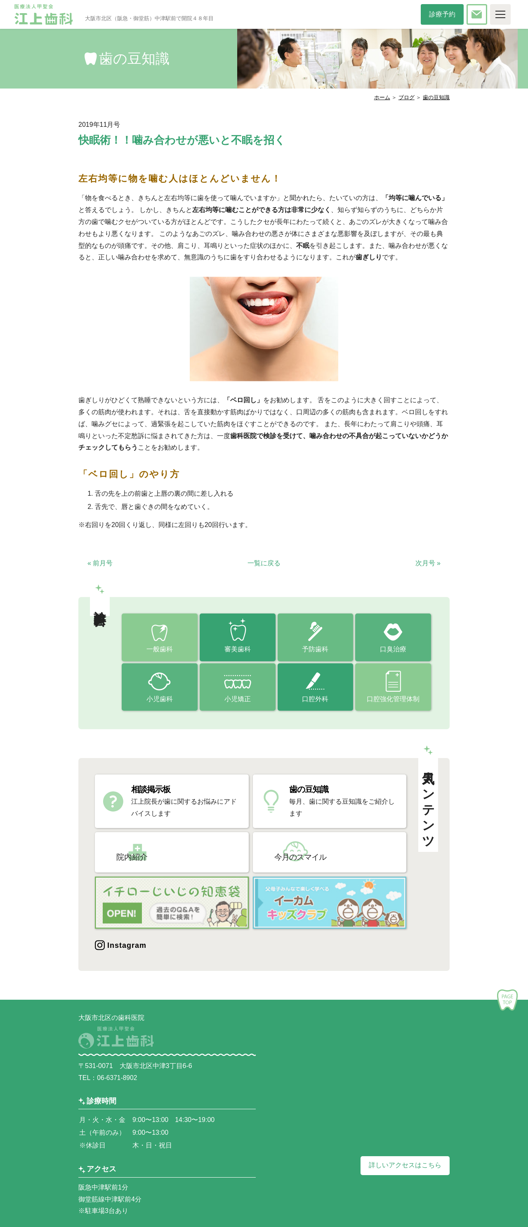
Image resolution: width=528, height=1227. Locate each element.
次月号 (428, 563)
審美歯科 (237, 649)
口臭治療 (393, 649)
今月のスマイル (316, 852)
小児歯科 (159, 699)
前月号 (100, 563)
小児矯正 (237, 699)
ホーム (382, 97)
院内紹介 (147, 852)
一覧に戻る (264, 563)
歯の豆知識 (436, 97)
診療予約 (445, 14)
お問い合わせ (483, 14)
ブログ (406, 97)
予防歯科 (315, 649)
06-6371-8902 (117, 1075)
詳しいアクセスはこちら (405, 1163)
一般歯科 (159, 649)
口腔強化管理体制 (393, 699)
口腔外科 (315, 699)
